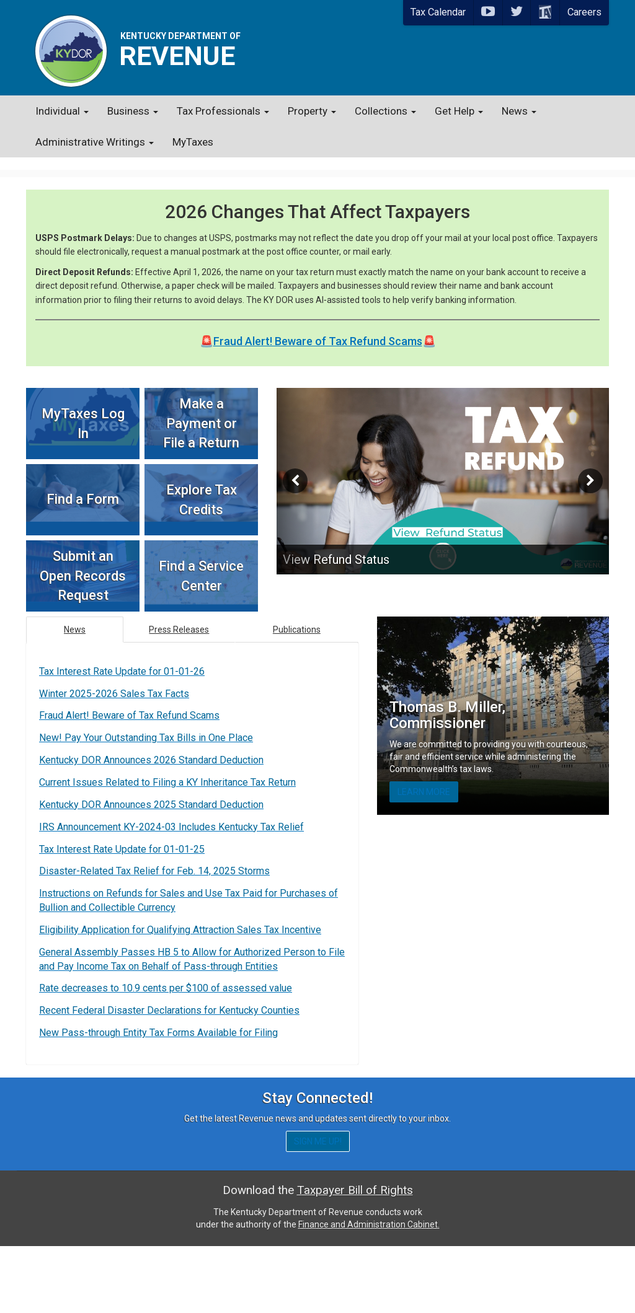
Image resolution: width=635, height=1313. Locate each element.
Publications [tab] (297, 617)
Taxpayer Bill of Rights (355, 1257)
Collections (385, 111)
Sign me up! (318, 1208)
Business (132, 111)
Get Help (459, 111)
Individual (62, 111)
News (519, 111)
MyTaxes (192, 142)
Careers (584, 12)
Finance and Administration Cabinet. (369, 1291)
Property (312, 111)
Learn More (423, 779)
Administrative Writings (94, 142)
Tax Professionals (223, 111)
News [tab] (75, 617)
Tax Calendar (438, 12)
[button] (301, 468)
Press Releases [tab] (179, 617)
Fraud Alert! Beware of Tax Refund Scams (317, 328)
